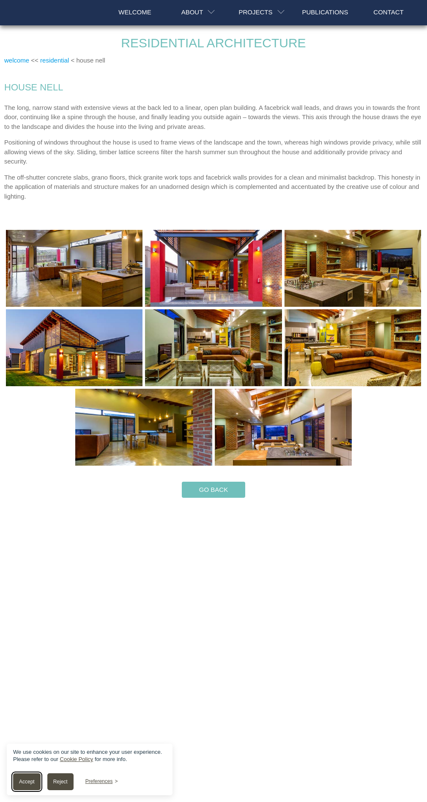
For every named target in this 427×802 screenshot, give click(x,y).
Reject (60, 782)
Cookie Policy (76, 759)
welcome (16, 60)
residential (54, 60)
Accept (27, 782)
